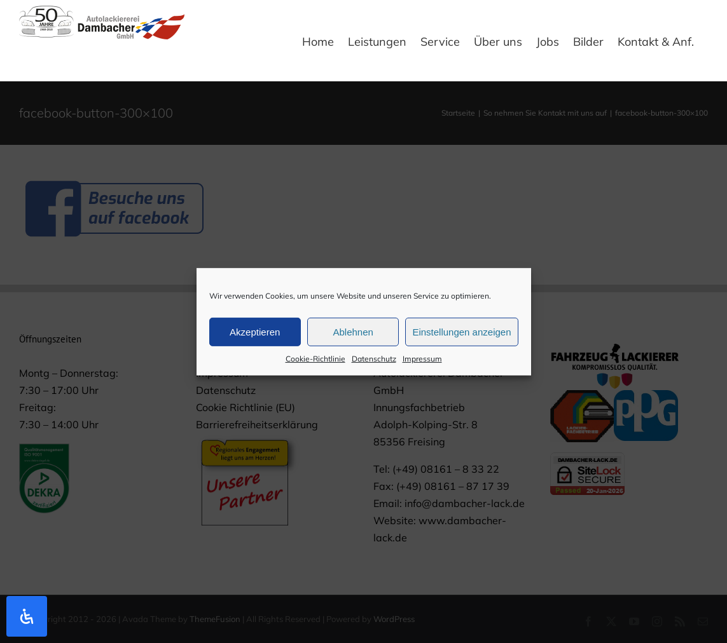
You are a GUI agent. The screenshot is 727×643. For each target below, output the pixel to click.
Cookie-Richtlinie (315, 362)
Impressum (422, 362)
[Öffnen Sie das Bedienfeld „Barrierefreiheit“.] (26, 616)
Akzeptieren (255, 335)
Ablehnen (353, 335)
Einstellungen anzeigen (461, 335)
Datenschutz (374, 362)
